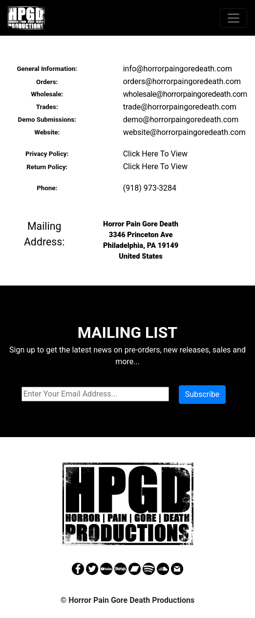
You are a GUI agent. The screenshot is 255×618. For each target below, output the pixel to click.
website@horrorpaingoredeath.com (184, 132)
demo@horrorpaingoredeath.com (181, 119)
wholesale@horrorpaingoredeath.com (185, 94)
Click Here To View (155, 153)
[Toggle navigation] (233, 18)
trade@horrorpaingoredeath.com (179, 106)
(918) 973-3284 (149, 188)
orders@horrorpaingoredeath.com (182, 81)
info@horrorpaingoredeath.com (177, 68)
